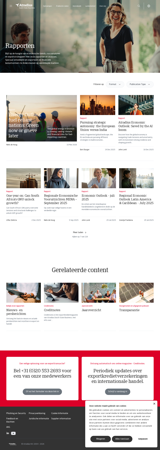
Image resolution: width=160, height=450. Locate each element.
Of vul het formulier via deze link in (42, 394)
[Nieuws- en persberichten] (23, 310)
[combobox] (115, 84)
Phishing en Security (16, 413)
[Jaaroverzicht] (99, 310)
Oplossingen (47, 6)
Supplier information (61, 419)
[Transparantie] (136, 310)
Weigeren (100, 439)
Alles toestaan (122, 439)
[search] (139, 6)
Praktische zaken (62, 6)
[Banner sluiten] (154, 404)
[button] (10, 6)
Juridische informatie (39, 419)
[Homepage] (25, 6)
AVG (8, 427)
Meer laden (80, 232)
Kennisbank (77, 6)
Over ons (102, 6)
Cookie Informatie (59, 413)
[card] (41, 121)
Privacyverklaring (37, 413)
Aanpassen (143, 439)
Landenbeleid (90, 6)
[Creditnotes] (61, 310)
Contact (113, 6)
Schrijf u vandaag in (117, 394)
